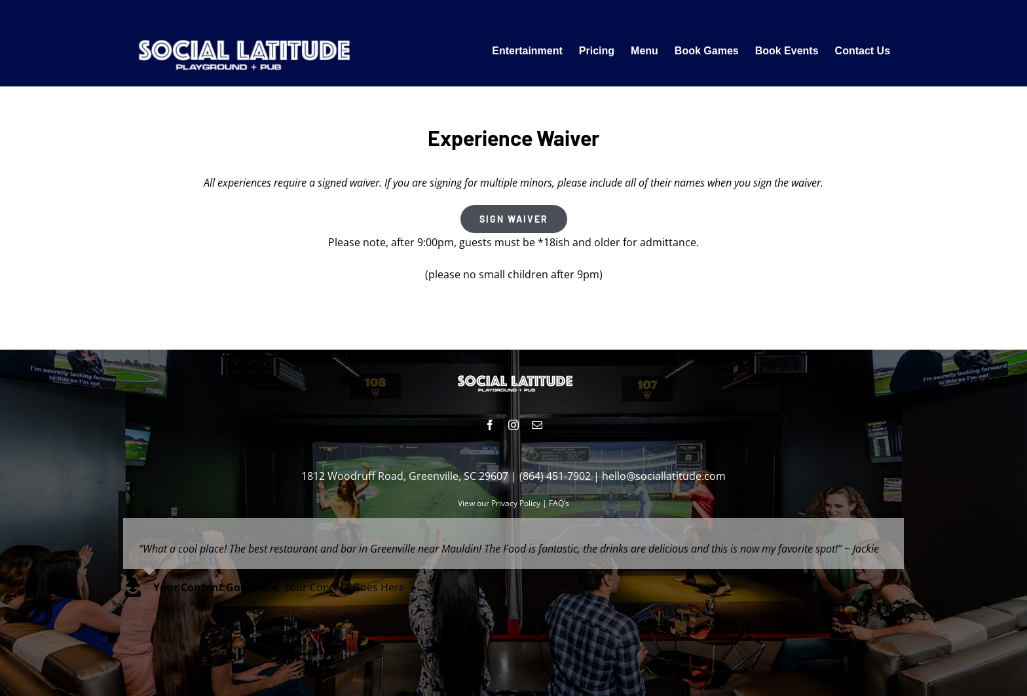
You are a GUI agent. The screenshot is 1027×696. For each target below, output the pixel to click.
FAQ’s (559, 503)
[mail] (537, 425)
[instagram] (513, 425)
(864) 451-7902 (555, 476)
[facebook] (490, 425)
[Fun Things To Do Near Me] (241, 35)
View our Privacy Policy (499, 503)
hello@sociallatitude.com (664, 476)
